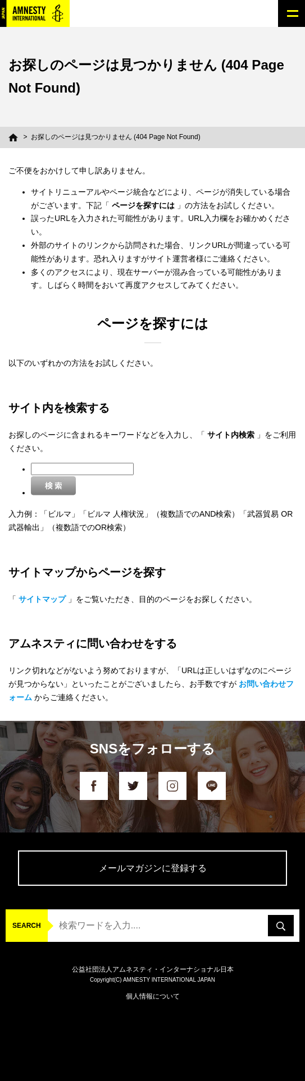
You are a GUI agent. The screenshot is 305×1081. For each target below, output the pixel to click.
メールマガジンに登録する (153, 868)
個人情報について (153, 996)
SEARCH (26, 926)
